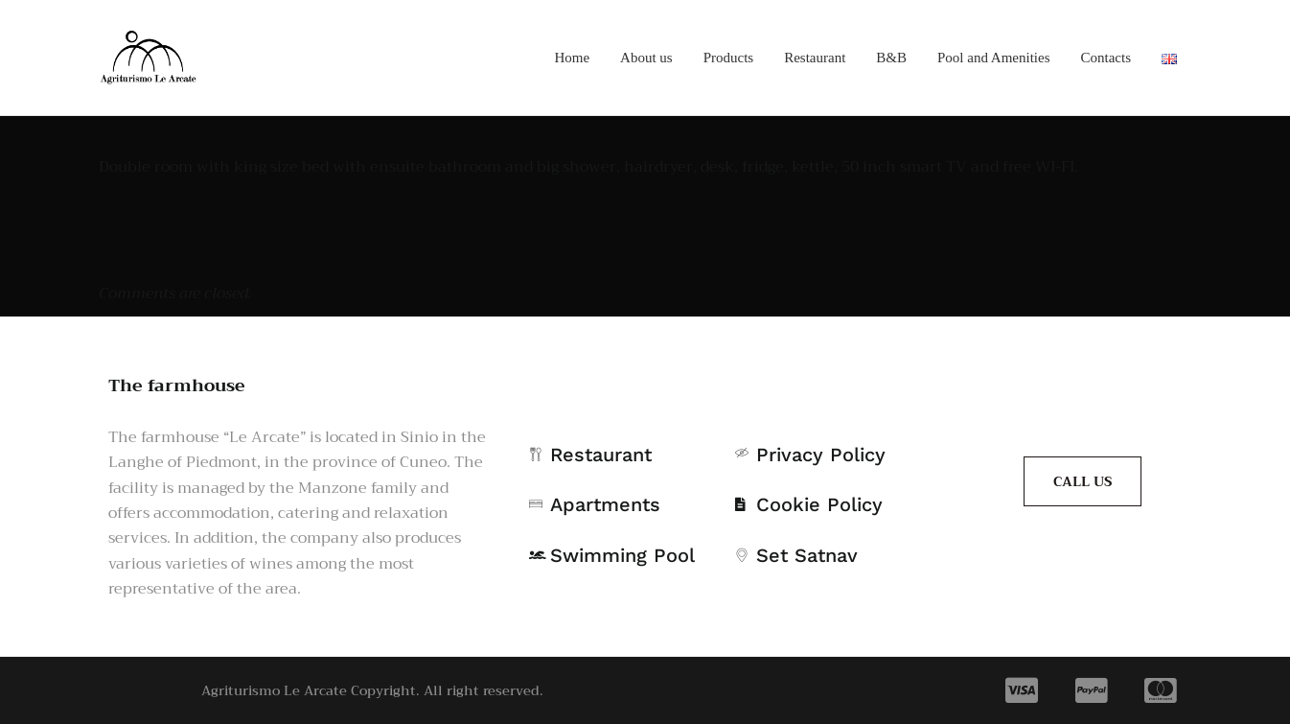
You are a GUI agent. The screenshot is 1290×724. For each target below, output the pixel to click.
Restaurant (814, 57)
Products (728, 57)
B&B (891, 57)
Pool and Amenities (993, 57)
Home (571, 57)
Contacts (1106, 57)
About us (646, 57)
